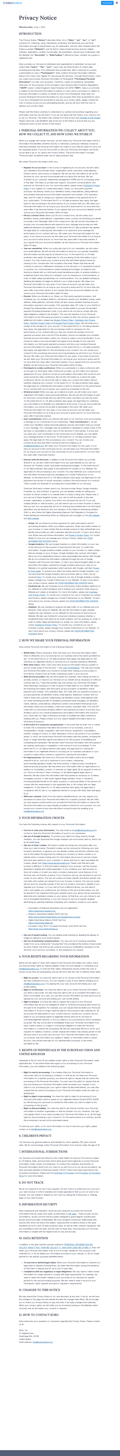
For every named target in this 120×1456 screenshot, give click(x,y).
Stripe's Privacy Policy (79, 535)
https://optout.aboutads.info (40, 923)
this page (72, 1214)
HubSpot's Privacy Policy (46, 625)
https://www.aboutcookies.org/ (56, 863)
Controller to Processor (64, 1173)
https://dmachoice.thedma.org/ (42, 911)
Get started (107, 3)
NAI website (94, 515)
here (39, 577)
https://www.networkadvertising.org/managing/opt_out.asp (54, 917)
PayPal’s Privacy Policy (40, 323)
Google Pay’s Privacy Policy (67, 323)
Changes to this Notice (90, 118)
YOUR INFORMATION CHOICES (72, 583)
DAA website (33, 518)
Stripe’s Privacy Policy (64, 320)
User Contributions (71, 668)
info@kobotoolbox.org (34, 446)
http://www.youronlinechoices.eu (43, 929)
